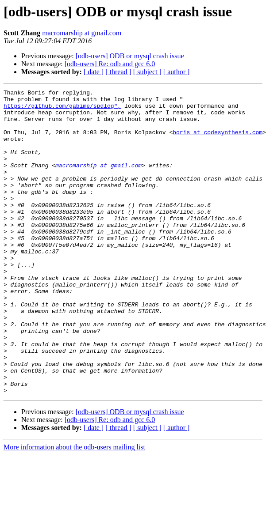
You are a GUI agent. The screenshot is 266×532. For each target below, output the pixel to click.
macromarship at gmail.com (81, 33)
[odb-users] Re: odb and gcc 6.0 (110, 64)
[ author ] (176, 71)
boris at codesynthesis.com (217, 141)
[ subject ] (147, 71)
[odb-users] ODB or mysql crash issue (130, 56)
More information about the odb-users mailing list (74, 508)
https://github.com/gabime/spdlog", (62, 109)
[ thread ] (118, 71)
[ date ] (94, 71)
